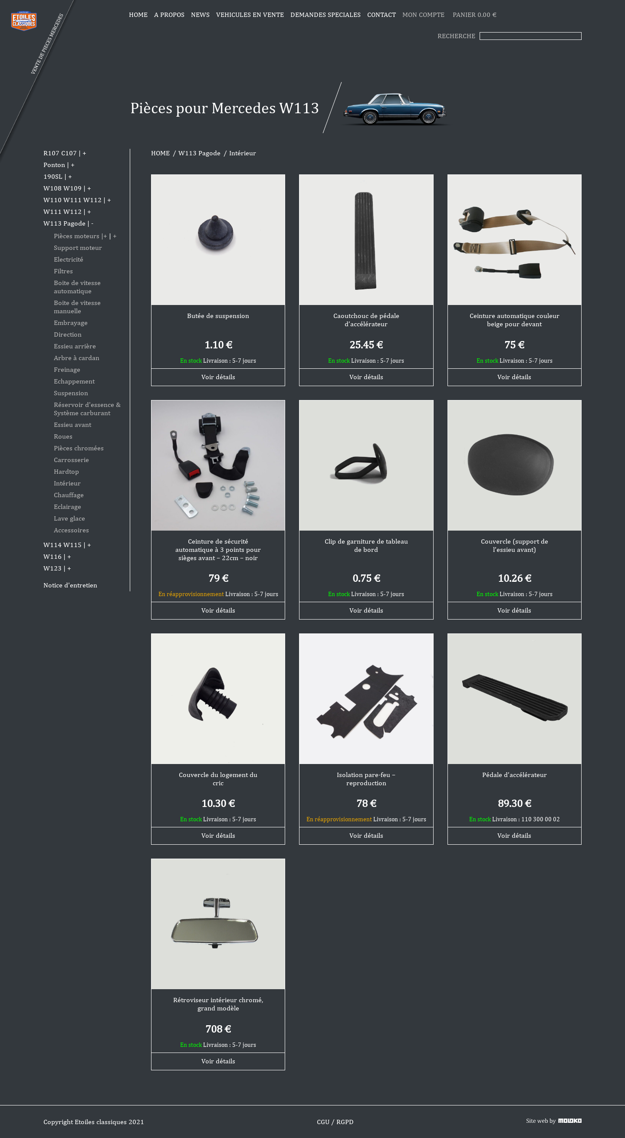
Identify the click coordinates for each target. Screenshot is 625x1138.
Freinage (67, 369)
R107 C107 (60, 153)
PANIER (475, 14)
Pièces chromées (79, 448)
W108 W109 (62, 188)
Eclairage (67, 506)
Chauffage (69, 495)
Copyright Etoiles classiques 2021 (93, 1122)
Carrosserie (71, 460)
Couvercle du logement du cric (218, 779)
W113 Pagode (64, 223)
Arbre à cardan (76, 358)
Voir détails (218, 377)
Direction (68, 334)
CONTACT (381, 14)
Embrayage (71, 322)
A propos (169, 14)
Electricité (68, 259)
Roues (63, 436)
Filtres (63, 271)
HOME (160, 153)
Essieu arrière (75, 346)
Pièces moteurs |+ (80, 236)
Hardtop (66, 471)
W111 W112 (62, 211)
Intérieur (67, 483)
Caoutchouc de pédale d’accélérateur (366, 320)
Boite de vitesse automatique (77, 287)
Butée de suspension (218, 316)
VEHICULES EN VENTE (250, 14)
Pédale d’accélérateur (514, 775)
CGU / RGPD (335, 1122)
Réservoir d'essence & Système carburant (87, 408)
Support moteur (78, 247)
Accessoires (71, 530)
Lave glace (69, 518)
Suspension (71, 393)
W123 (52, 568)
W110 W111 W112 (72, 200)
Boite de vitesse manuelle (77, 306)
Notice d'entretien (70, 585)
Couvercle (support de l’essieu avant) (514, 545)
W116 (52, 556)
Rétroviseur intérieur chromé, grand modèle (218, 1004)
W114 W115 (62, 545)
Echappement (74, 381)
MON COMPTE (424, 14)
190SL (52, 176)
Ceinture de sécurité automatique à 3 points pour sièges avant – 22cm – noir (218, 549)
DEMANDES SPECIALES (325, 14)
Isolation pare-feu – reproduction (366, 779)
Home (138, 14)
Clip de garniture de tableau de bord (366, 545)
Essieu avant (72, 424)
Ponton (54, 165)
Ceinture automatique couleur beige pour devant (514, 320)
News (200, 14)
